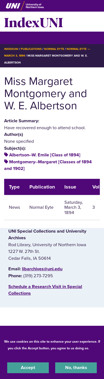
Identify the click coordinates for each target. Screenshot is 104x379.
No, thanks (76, 367)
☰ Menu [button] (14, 37)
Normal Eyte (54, 49)
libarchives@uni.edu (42, 269)
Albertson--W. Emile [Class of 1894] (44, 155)
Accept (28, 367)
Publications (31, 49)
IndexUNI (33, 21)
